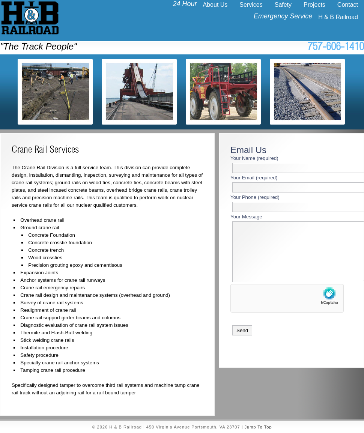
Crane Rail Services (45, 150)
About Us (215, 5)
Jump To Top (258, 427)
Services (250, 5)
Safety (283, 5)
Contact (347, 5)
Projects (314, 5)
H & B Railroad (338, 17)
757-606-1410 (336, 47)
